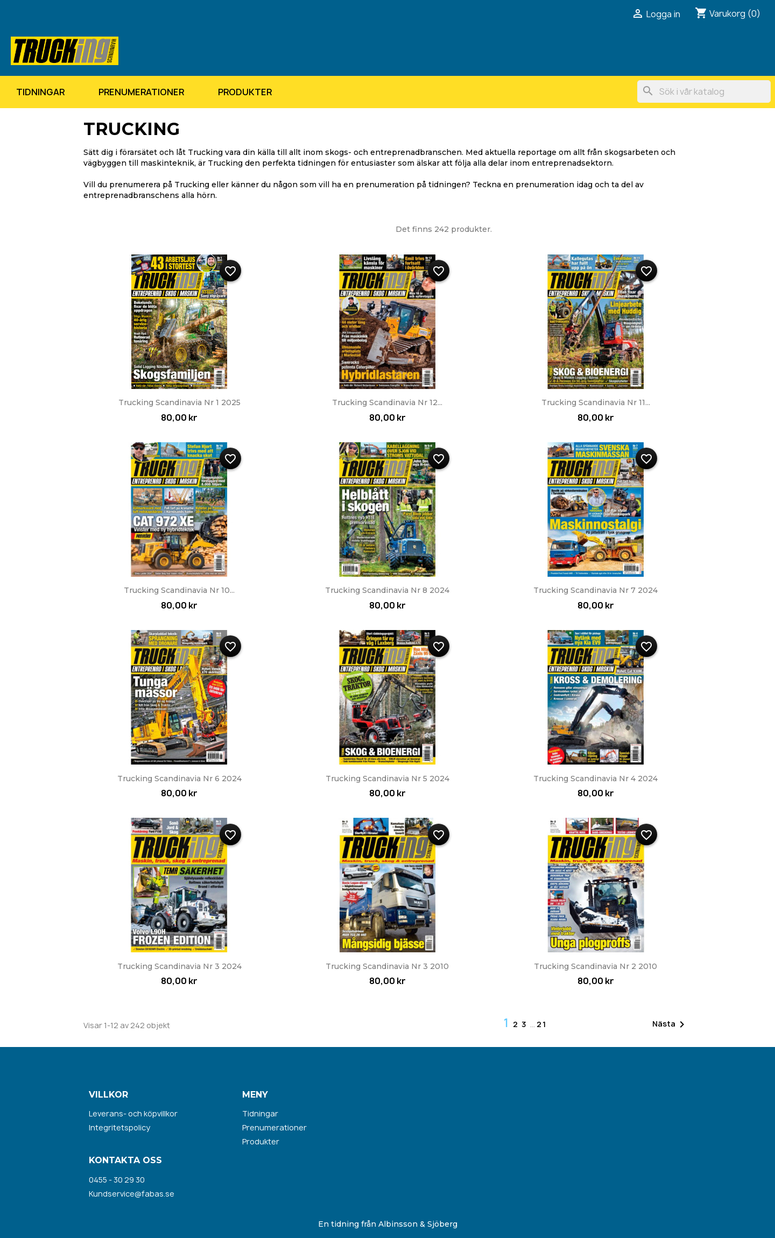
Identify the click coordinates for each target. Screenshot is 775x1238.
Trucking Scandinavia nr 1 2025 (179, 402)
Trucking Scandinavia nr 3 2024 (179, 966)
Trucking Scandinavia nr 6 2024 (179, 778)
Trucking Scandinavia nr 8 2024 (387, 590)
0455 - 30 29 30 (117, 1180)
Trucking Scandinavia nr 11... (595, 402)
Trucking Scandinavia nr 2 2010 (595, 966)
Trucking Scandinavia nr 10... (179, 590)
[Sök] (704, 91)
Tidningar (40, 92)
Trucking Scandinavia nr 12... (387, 402)
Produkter (245, 92)
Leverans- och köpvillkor (133, 1113)
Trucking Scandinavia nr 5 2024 (387, 778)
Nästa (670, 1024)
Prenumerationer (141, 92)
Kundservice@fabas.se (131, 1194)
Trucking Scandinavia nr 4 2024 (595, 778)
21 (542, 1024)
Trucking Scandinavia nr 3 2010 (387, 966)
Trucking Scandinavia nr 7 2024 (595, 590)
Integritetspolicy (119, 1127)
